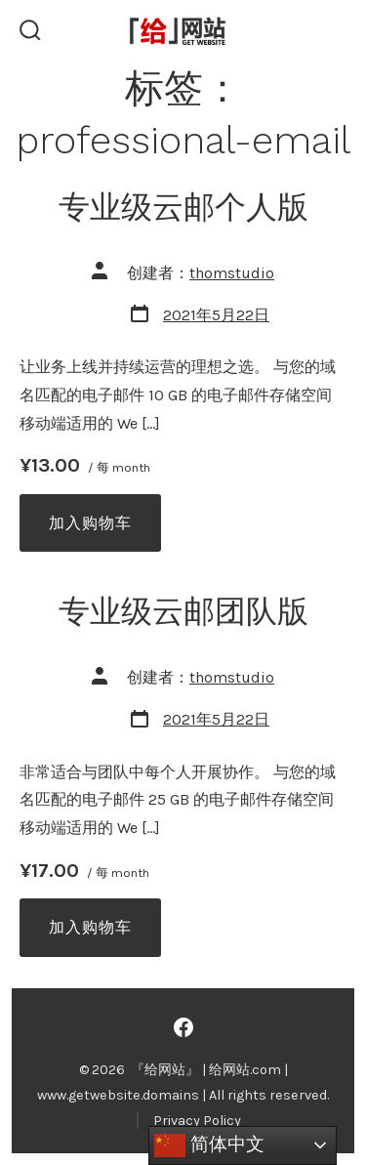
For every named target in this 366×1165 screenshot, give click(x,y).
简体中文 (209, 1145)
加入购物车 (90, 523)
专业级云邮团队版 (183, 611)
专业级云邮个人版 (183, 207)
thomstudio (231, 273)
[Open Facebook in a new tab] (183, 1027)
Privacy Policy (197, 1120)
